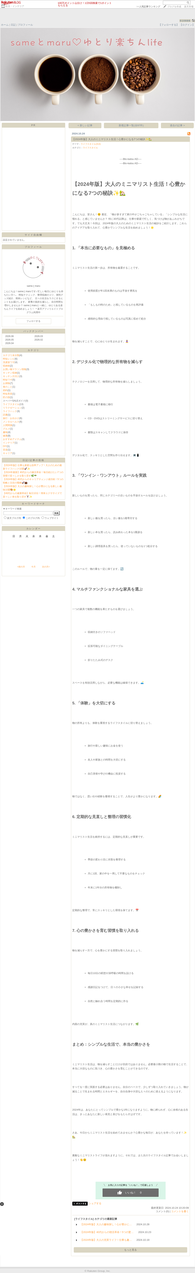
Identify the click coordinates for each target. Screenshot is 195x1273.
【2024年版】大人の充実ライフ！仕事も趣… (106, 1239)
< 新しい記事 (85, 125)
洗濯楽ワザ (9, 362)
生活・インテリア (14, 6)
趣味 (5, 432)
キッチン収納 (10, 372)
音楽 (5, 449)
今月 (33, 566)
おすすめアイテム (12, 439)
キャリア (7, 453)
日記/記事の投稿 (33, 460)
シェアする (95, 1203)
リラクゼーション (12, 407)
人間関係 (7, 425)
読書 (5, 414)
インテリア (9, 442)
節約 (5, 390)
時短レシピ (9, 358)
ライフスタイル (11, 404)
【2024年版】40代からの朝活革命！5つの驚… (107, 1232)
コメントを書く (180, 1211)
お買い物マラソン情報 (14, 369)
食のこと (7, 386)
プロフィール (25, 24)
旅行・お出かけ (11, 418)
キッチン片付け (11, 376)
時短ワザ (7, 379)
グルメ (6, 428)
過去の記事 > (177, 125)
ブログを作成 (174, 6)
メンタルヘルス (11, 421)
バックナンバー (33, 331)
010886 (185, 20)
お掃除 (6, 383)
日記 (13, 24)
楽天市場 (188, 6)
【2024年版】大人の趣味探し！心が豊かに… (106, 1224)
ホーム (5, 24)
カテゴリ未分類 (11, 355)
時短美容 (7, 393)
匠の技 (6, 397)
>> (148, 6)
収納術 (6, 365)
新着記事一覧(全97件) (131, 125)
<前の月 (21, 566)
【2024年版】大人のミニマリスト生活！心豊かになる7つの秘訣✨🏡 (112, 139)
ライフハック (10, 411)
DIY (5, 446)
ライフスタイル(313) (91, 144)
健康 (5, 435)
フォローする (33, 321)
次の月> (46, 566)
